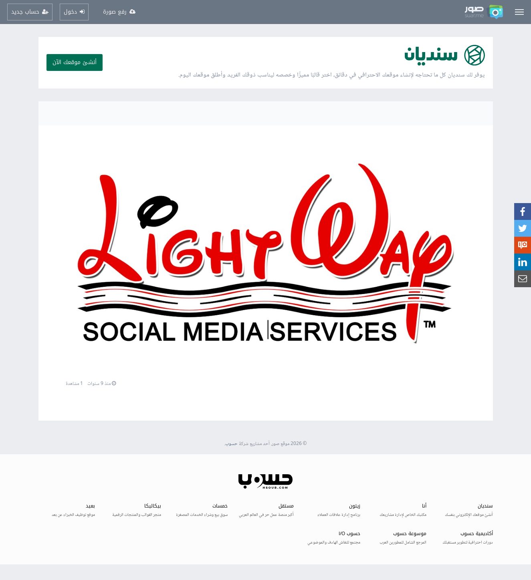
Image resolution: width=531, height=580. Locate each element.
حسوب (231, 444)
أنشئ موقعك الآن (74, 62)
